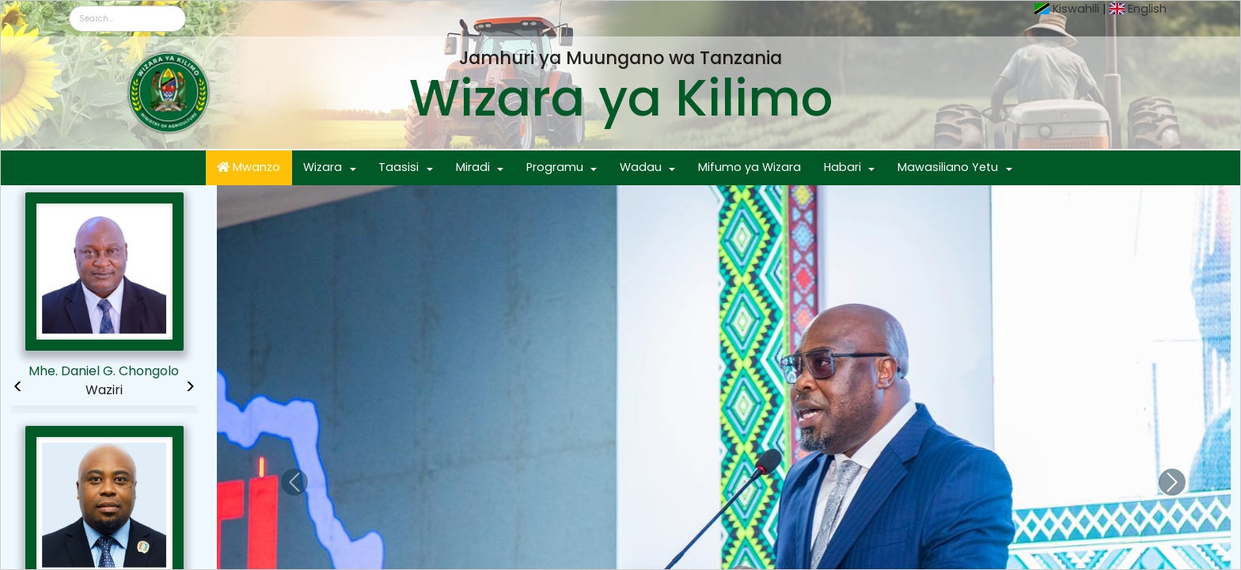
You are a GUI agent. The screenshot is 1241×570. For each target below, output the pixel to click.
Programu (554, 167)
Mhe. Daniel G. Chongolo (103, 371)
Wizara (322, 167)
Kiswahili (1076, 9)
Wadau (641, 167)
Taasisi (398, 167)
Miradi (473, 167)
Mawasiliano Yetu (948, 167)
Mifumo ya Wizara (749, 167)
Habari (842, 167)
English (1147, 9)
